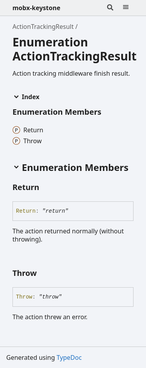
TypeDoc (69, 357)
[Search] (110, 8)
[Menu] (126, 8)
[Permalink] (46, 188)
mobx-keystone (36, 8)
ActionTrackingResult (43, 26)
